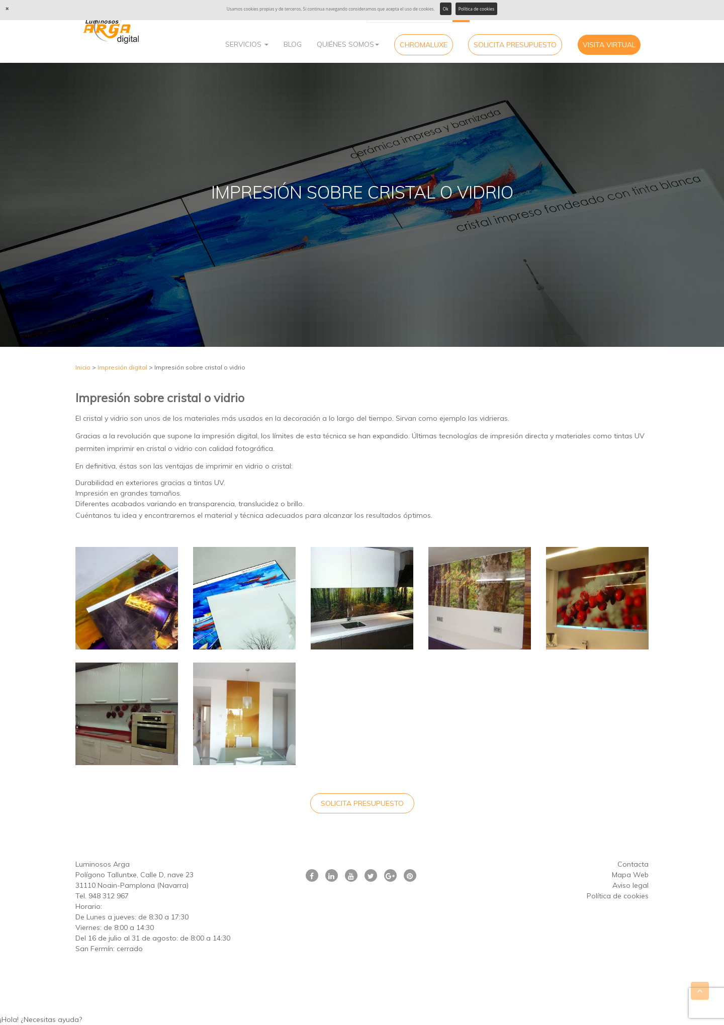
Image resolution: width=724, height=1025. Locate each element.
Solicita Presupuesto (515, 44)
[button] (362, 1019)
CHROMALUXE (423, 44)
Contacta (633, 864)
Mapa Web (630, 874)
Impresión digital (122, 367)
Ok (445, 9)
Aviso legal (630, 885)
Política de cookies (477, 9)
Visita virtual (609, 44)
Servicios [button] (246, 44)
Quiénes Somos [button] (348, 44)
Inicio (82, 367)
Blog (293, 44)
